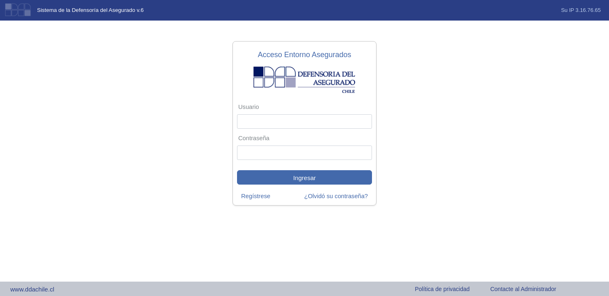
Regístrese (255, 196)
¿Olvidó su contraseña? (336, 196)
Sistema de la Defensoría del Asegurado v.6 (90, 10)
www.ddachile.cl (32, 289)
